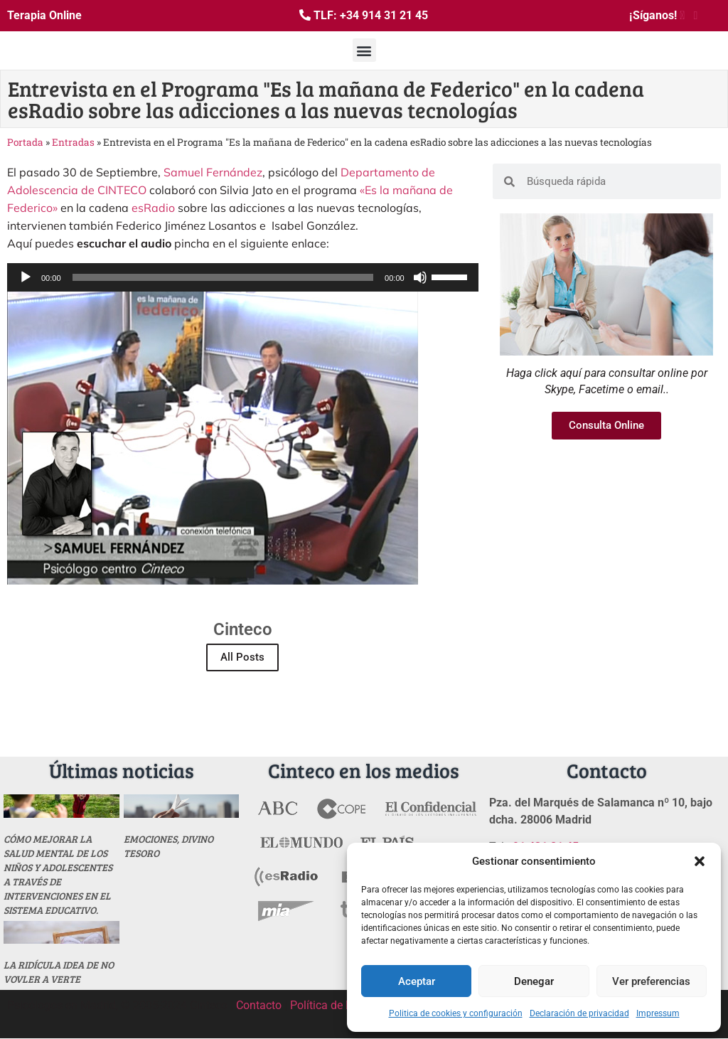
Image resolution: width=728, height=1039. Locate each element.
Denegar (534, 981)
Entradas (73, 142)
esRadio (153, 208)
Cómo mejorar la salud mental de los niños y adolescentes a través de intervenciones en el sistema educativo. (58, 874)
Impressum (658, 1013)
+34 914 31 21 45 (384, 15)
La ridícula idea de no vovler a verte (59, 972)
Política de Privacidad (344, 1005)
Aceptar (416, 981)
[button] (699, 861)
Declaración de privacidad (579, 1013)
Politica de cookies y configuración (456, 1013)
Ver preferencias (651, 981)
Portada (25, 142)
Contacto (259, 1005)
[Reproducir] (25, 277)
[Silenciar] (420, 277)
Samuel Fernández (213, 172)
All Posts (242, 657)
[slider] (223, 277)
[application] (242, 277)
